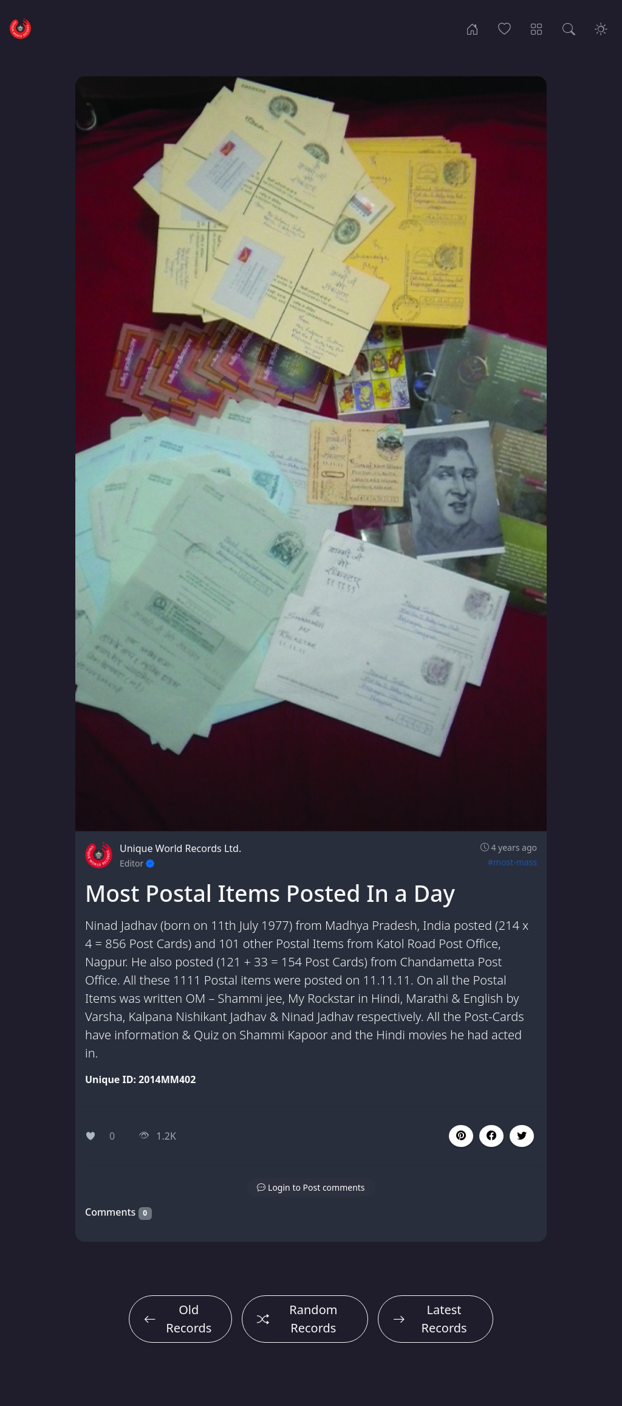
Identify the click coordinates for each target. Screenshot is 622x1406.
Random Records (297, 1318)
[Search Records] (569, 28)
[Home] (472, 28)
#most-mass (512, 862)
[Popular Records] (504, 28)
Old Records (177, 1318)
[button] (491, 1136)
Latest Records (430, 1318)
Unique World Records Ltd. (180, 848)
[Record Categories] (536, 28)
